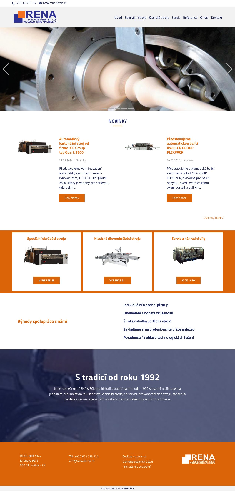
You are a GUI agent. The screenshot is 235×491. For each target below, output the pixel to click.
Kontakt (216, 18)
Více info (188, 280)
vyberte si (46, 280)
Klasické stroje (159, 18)
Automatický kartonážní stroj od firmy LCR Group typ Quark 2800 (74, 145)
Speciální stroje (135, 18)
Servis (176, 18)
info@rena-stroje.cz (53, 3)
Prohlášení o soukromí (137, 466)
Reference (190, 18)
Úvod (118, 18)
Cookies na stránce (134, 456)
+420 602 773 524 (24, 3)
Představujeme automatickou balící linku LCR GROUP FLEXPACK (182, 145)
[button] (6, 69)
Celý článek (72, 198)
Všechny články (213, 217)
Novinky (81, 160)
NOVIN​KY (118, 121)
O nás (204, 18)
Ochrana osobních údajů (138, 461)
